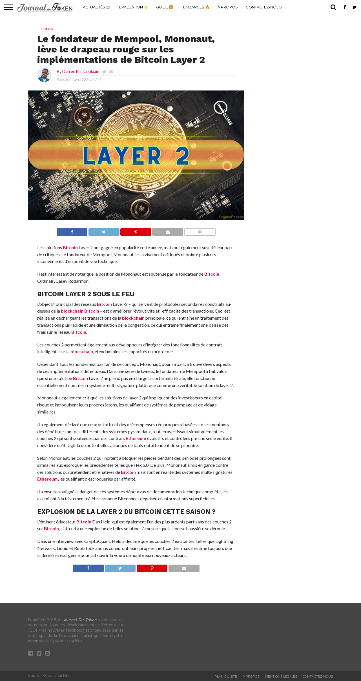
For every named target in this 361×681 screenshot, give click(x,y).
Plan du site (226, 676)
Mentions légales (281, 676)
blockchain (72, 310)
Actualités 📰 (96, 7)
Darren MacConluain (80, 71)
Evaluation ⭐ (133, 7)
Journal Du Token (79, 619)
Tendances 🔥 (195, 7)
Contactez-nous (264, 7)
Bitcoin (70, 247)
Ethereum (136, 438)
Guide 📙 (164, 7)
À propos (228, 7)
